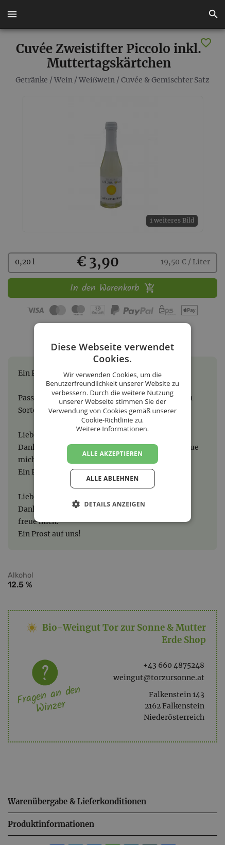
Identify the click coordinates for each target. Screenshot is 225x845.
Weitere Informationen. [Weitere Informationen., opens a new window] (112, 428)
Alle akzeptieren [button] (112, 453)
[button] (12, 14)
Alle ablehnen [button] (112, 478)
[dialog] (112, 422)
